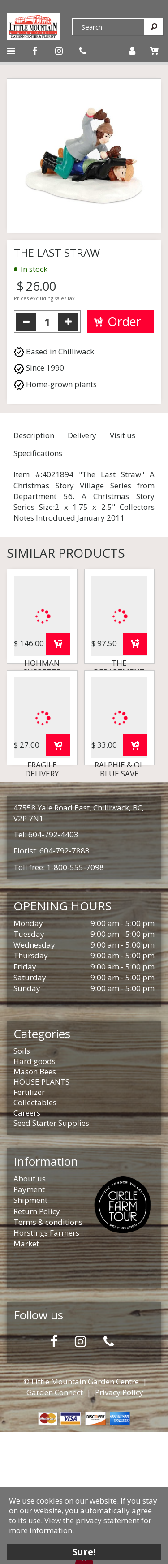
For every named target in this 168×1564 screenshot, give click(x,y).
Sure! (84, 1552)
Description (33, 435)
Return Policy (36, 1343)
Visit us (122, 435)
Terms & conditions (47, 1354)
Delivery (82, 435)
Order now (58, 709)
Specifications (37, 453)
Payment (29, 1321)
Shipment (30, 1332)
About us (29, 1310)
